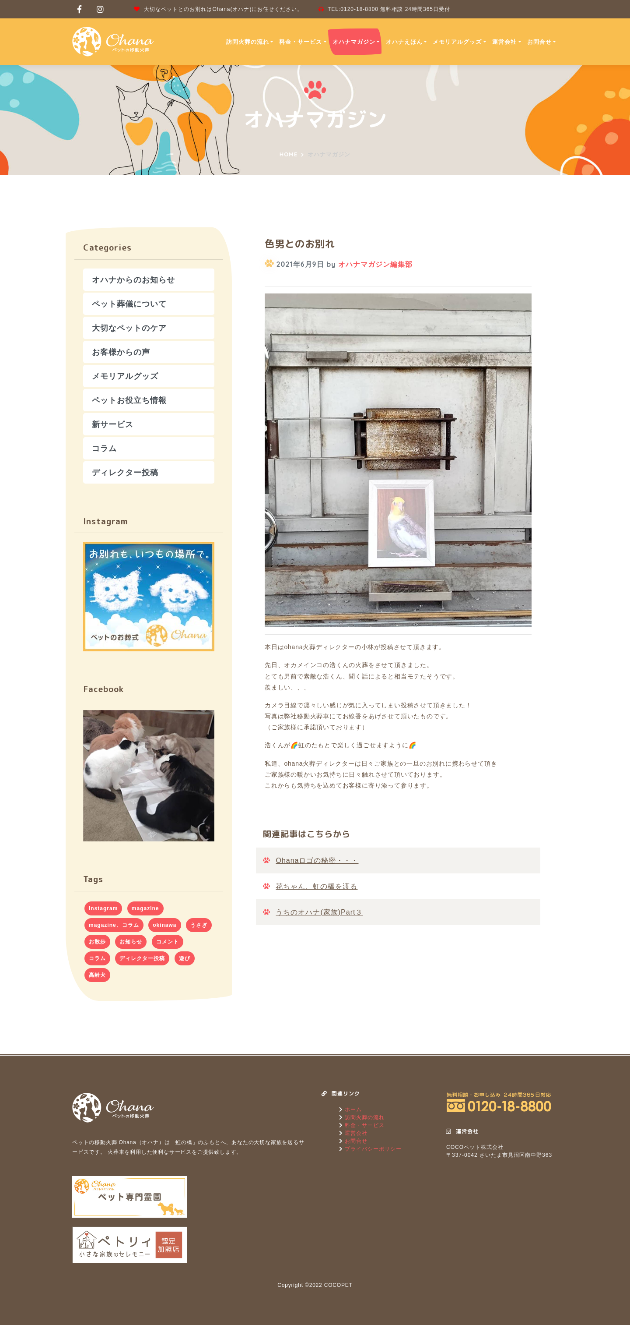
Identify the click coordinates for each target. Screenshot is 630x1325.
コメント (167, 942)
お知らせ (130, 942)
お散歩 (97, 942)
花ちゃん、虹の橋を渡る (316, 886)
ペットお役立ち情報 (129, 400)
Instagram (103, 908)
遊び (184, 958)
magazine (145, 908)
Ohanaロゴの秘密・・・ (317, 860)
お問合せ (539, 42)
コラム (104, 448)
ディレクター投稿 (125, 472)
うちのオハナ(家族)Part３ (319, 912)
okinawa (164, 925)
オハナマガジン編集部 (375, 264)
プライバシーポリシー (372, 1149)
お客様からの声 (121, 352)
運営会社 (504, 42)
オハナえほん (404, 42)
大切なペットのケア (129, 328)
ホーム (352, 1109)
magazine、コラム (114, 925)
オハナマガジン (353, 42)
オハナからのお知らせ (133, 280)
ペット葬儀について (129, 304)
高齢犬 (97, 975)
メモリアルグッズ (457, 42)
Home (289, 154)
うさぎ (198, 925)
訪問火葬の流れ (247, 42)
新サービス (112, 424)
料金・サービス (300, 42)
